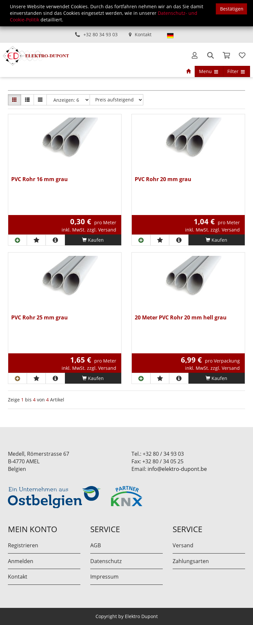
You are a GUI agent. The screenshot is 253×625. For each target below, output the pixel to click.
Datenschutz (106, 561)
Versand (183, 545)
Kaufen (93, 240)
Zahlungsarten (191, 561)
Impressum (104, 576)
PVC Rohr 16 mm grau (39, 180)
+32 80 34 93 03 (100, 34)
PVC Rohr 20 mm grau (163, 180)
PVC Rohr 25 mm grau (39, 318)
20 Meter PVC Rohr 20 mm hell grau (181, 318)
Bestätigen (231, 9)
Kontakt (143, 34)
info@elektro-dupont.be (177, 469)
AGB (95, 545)
